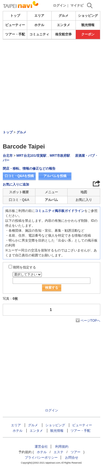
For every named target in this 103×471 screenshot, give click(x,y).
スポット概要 (19, 192)
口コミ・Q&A (19, 200)
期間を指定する (24, 267)
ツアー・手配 (15, 34)
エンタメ (63, 25)
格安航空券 (63, 34)
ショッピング (88, 16)
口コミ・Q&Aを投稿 (19, 176)
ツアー (75, 452)
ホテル (39, 25)
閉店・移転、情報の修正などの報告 (29, 168)
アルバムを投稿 (54, 176)
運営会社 (41, 446)
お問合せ (71, 457)
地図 (83, 192)
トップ (15, 16)
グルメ (63, 16)
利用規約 (61, 446)
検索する (51, 288)
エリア (39, 16)
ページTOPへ (90, 321)
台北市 (8, 156)
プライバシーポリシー (41, 457)
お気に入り (84, 200)
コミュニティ (39, 34)
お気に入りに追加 (16, 184)
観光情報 (87, 25)
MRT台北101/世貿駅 (31, 156)
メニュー (51, 192)
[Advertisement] (51, 69)
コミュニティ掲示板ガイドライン (59, 211)
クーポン (87, 34)
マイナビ (76, 5)
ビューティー (15, 25)
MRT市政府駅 (60, 156)
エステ (58, 452)
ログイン (59, 5)
